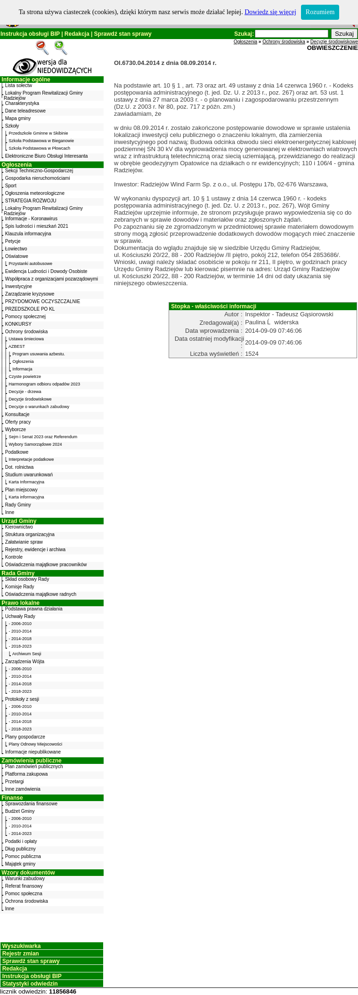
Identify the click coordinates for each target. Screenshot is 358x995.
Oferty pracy (18, 422)
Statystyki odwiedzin (30, 983)
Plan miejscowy (21, 489)
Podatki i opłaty (21, 841)
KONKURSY (18, 324)
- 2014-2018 (20, 638)
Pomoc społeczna (23, 893)
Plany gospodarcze (25, 736)
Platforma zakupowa (26, 774)
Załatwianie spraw (24, 542)
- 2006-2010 (20, 623)
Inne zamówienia (23, 789)
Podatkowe (16, 452)
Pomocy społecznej (25, 316)
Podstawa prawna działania (34, 608)
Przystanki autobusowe (31, 263)
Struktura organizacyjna (30, 534)
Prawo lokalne (20, 603)
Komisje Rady (19, 586)
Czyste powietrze (25, 376)
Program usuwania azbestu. (39, 354)
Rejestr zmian (20, 953)
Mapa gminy (18, 118)
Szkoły (12, 125)
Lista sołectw (18, 85)
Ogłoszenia (16, 164)
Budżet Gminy (20, 811)
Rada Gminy (17, 573)
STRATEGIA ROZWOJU (31, 200)
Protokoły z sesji (22, 699)
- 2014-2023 (20, 833)
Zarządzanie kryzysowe (29, 294)
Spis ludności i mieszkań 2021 (36, 226)
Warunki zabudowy (25, 878)
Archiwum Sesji (26, 653)
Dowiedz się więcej (270, 12)
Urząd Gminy (18, 521)
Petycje (13, 241)
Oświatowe (16, 256)
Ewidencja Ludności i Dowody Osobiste (46, 271)
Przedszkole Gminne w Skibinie (38, 133)
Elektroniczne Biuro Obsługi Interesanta (46, 156)
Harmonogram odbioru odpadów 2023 (45, 384)
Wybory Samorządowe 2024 (35, 444)
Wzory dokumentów (28, 872)
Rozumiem (320, 12)
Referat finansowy (24, 886)
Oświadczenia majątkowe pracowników (46, 564)
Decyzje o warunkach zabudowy (39, 406)
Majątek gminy (20, 864)
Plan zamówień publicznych (34, 766)
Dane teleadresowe (25, 110)
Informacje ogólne (25, 79)
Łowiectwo (16, 248)
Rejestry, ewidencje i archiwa (35, 549)
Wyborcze (15, 429)
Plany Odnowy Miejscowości (36, 744)
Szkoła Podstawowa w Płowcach (40, 148)
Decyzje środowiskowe (30, 399)
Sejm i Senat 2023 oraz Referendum (43, 436)
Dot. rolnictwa (19, 467)
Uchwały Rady (20, 616)
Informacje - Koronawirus (31, 218)
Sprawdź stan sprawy (123, 34)
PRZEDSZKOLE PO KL (30, 309)
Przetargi (14, 781)
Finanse (12, 797)
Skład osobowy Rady (27, 579)
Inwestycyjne (18, 286)
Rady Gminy (18, 504)
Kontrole (14, 557)
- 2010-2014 (20, 631)
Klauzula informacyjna (28, 233)
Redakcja (77, 34)
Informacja (23, 369)
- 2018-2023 (20, 646)
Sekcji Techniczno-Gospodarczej (39, 170)
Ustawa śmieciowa (26, 339)
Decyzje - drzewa (25, 391)
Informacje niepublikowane (33, 751)
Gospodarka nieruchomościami (37, 178)
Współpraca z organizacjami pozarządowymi (51, 278)
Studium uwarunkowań (29, 474)
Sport (10, 185)
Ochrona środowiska (26, 901)
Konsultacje (17, 414)
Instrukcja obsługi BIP (30, 34)
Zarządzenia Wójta (24, 661)
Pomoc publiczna (23, 856)
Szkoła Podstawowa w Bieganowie (41, 140)
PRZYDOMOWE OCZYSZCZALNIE (42, 301)
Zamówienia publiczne (31, 760)
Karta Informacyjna (27, 482)
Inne (9, 512)
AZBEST (16, 346)
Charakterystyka (22, 103)
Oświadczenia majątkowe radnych (40, 594)
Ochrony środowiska (26, 331)
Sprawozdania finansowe (31, 803)
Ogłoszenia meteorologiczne (35, 193)
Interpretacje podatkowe (31, 459)
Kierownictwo (19, 527)
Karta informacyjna (26, 497)
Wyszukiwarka (21, 946)
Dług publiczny (20, 848)
